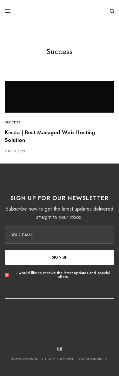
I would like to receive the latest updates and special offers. (63, 275)
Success (12, 122)
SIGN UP (60, 257)
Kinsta (102, 359)
